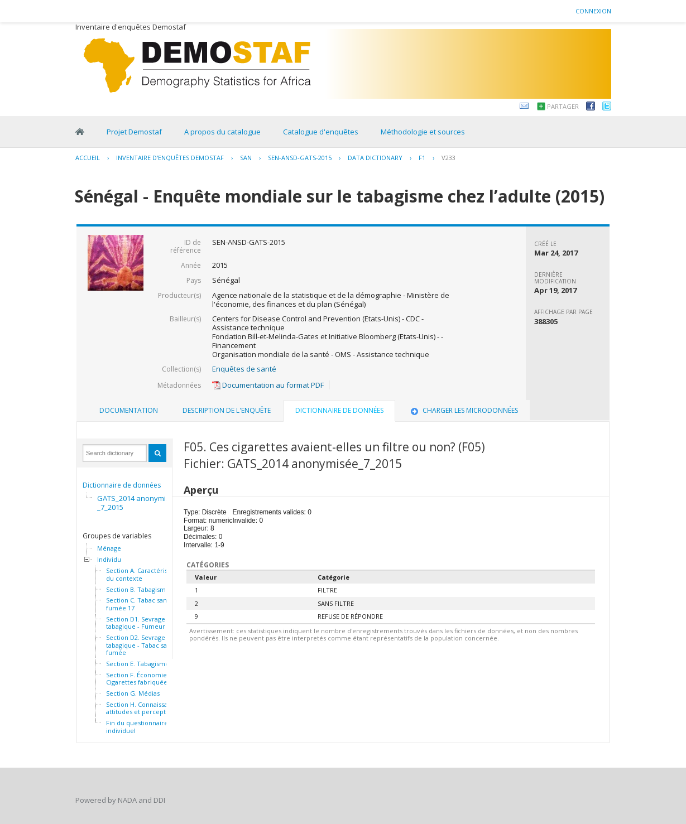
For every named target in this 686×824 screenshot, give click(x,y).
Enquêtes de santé (244, 369)
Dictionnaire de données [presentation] (339, 410)
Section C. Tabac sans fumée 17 (138, 603)
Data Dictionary (375, 157)
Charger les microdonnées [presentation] (463, 410)
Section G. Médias (133, 693)
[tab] (129, 410)
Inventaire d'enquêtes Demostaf (170, 157)
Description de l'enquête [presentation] (227, 410)
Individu (109, 559)
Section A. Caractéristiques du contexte (146, 574)
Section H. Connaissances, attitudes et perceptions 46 (146, 708)
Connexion (593, 11)
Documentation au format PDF (268, 385)
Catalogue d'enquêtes (320, 132)
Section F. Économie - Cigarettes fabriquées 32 (142, 678)
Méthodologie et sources (423, 132)
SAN (246, 157)
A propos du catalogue (222, 132)
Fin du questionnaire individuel (137, 726)
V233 (448, 157)
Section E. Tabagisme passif (147, 664)
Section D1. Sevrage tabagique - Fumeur (135, 622)
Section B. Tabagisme (138, 590)
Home (79, 131)
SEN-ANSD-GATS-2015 (300, 157)
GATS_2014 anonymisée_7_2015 (138, 503)
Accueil (87, 157)
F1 (422, 157)
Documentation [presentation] (128, 410)
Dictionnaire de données (122, 485)
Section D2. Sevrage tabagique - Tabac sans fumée (140, 645)
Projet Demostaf (134, 132)
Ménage (109, 548)
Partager (563, 106)
